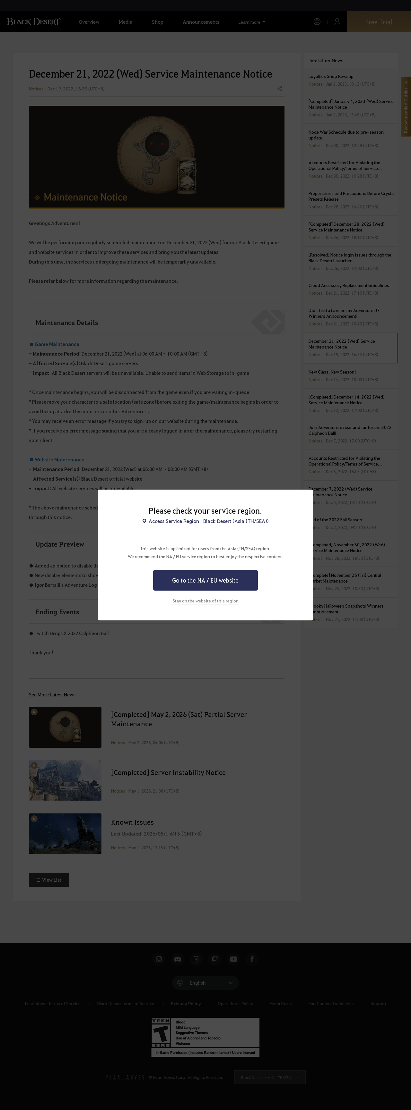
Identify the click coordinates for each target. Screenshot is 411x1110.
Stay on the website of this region (205, 600)
